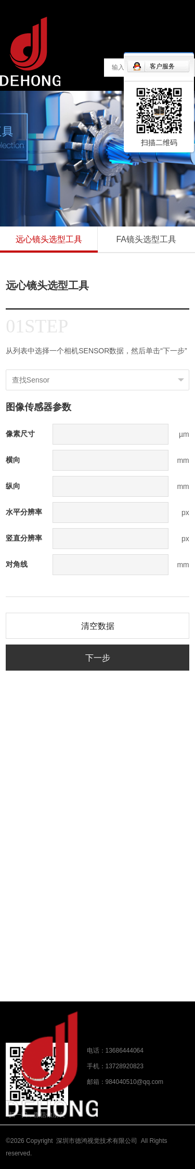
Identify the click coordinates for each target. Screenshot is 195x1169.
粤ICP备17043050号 (63, 1153)
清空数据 (97, 626)
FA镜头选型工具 (146, 239)
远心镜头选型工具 (49, 239)
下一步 (97, 657)
